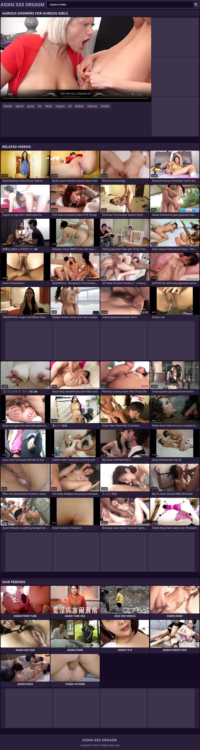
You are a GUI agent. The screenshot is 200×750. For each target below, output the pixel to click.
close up (92, 106)
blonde (8, 106)
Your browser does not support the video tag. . (76, 59)
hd (70, 106)
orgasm (60, 106)
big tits (20, 106)
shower (105, 106)
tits (40, 106)
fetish (48, 106)
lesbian (79, 106)
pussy (31, 106)
